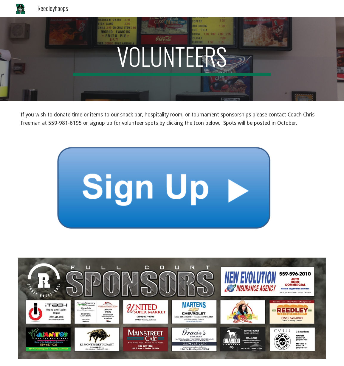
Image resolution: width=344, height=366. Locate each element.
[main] (172, 59)
